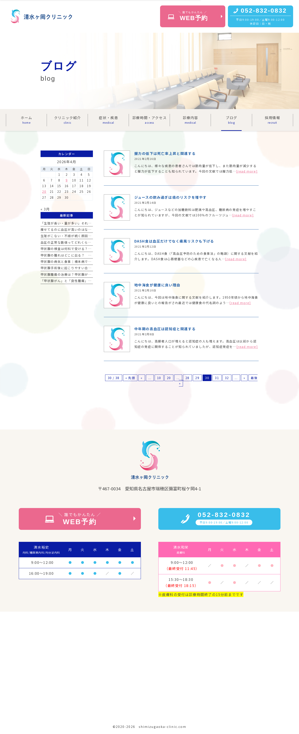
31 (217, 378)
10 (159, 378)
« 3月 (45, 209)
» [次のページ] (244, 378)
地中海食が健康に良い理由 (157, 284)
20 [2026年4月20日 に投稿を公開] (44, 191)
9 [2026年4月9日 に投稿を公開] (67, 180)
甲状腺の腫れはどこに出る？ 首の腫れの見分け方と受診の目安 (90, 255)
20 (169, 378)
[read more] (247, 171)
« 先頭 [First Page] (130, 378)
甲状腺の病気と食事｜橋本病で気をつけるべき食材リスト (85, 261)
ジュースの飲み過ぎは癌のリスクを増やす (170, 197)
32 (227, 378)
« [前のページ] (142, 378)
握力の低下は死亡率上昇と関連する (165, 153)
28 (187, 378)
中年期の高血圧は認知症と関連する (165, 328)
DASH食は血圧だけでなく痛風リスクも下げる (174, 241)
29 (197, 378)
